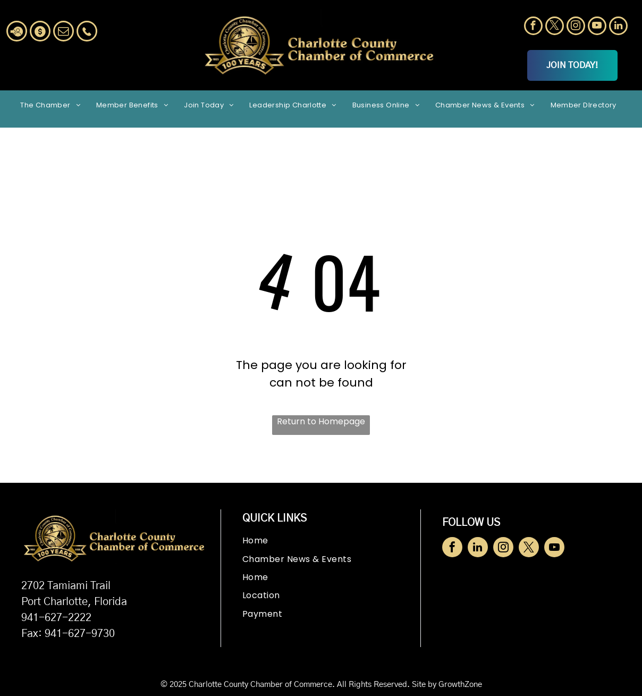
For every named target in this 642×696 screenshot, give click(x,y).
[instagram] (576, 27)
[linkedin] (618, 27)
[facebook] (533, 27)
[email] (63, 32)
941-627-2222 (56, 618)
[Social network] (16, 32)
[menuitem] (50, 104)
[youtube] (597, 27)
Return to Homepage (321, 421)
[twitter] (554, 27)
